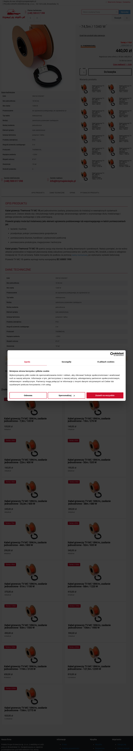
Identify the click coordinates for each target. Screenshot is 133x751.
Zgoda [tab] (27, 362)
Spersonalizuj (67, 395)
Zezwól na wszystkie (104, 395)
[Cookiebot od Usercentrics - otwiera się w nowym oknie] (112, 354)
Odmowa (28, 395)
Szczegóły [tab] (66, 362)
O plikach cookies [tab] (105, 362)
